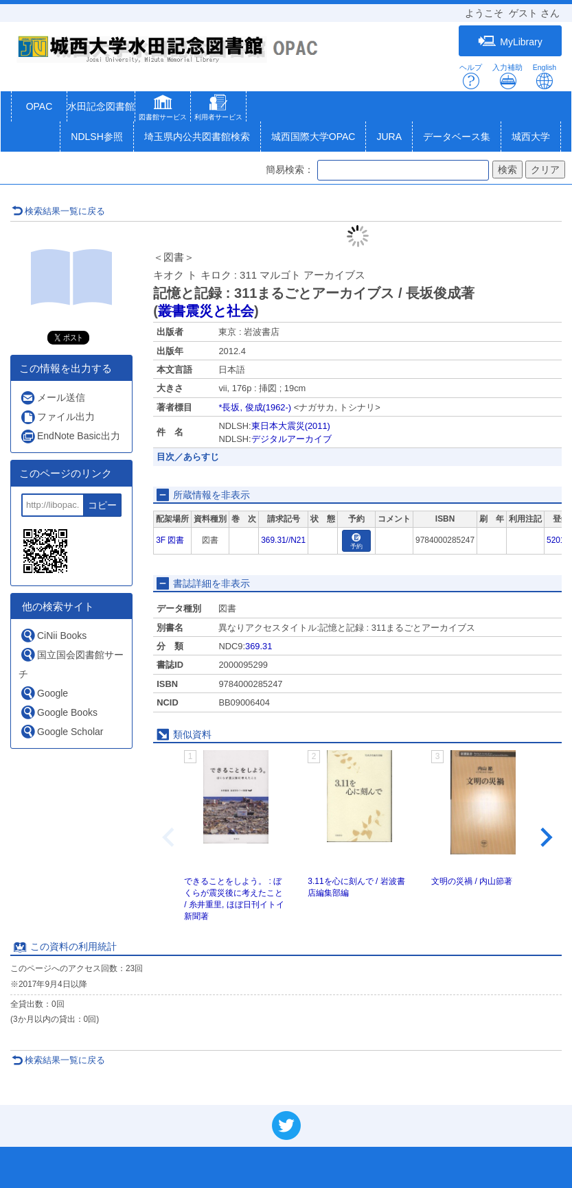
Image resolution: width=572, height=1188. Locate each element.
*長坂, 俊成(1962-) (254, 407)
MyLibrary (510, 41)
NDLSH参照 (96, 136)
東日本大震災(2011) (290, 426)
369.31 (258, 646)
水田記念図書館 (101, 106)
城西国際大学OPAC (313, 136)
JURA (389, 136)
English (544, 76)
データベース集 (456, 136)
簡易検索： (290, 169)
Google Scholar (62, 731)
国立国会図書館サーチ (71, 663)
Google (44, 693)
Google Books (59, 712)
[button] (162, 109)
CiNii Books (53, 635)
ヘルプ (470, 76)
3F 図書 (170, 540)
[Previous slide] (169, 837)
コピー (102, 505)
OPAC (39, 106)
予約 (356, 541)
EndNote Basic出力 (70, 436)
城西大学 (531, 136)
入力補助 (507, 76)
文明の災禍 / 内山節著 (471, 881)
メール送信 (52, 398)
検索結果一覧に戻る (58, 211)
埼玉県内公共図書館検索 (197, 136)
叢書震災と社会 (206, 310)
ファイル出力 (57, 417)
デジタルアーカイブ (291, 439)
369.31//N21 (283, 540)
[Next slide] (545, 837)
